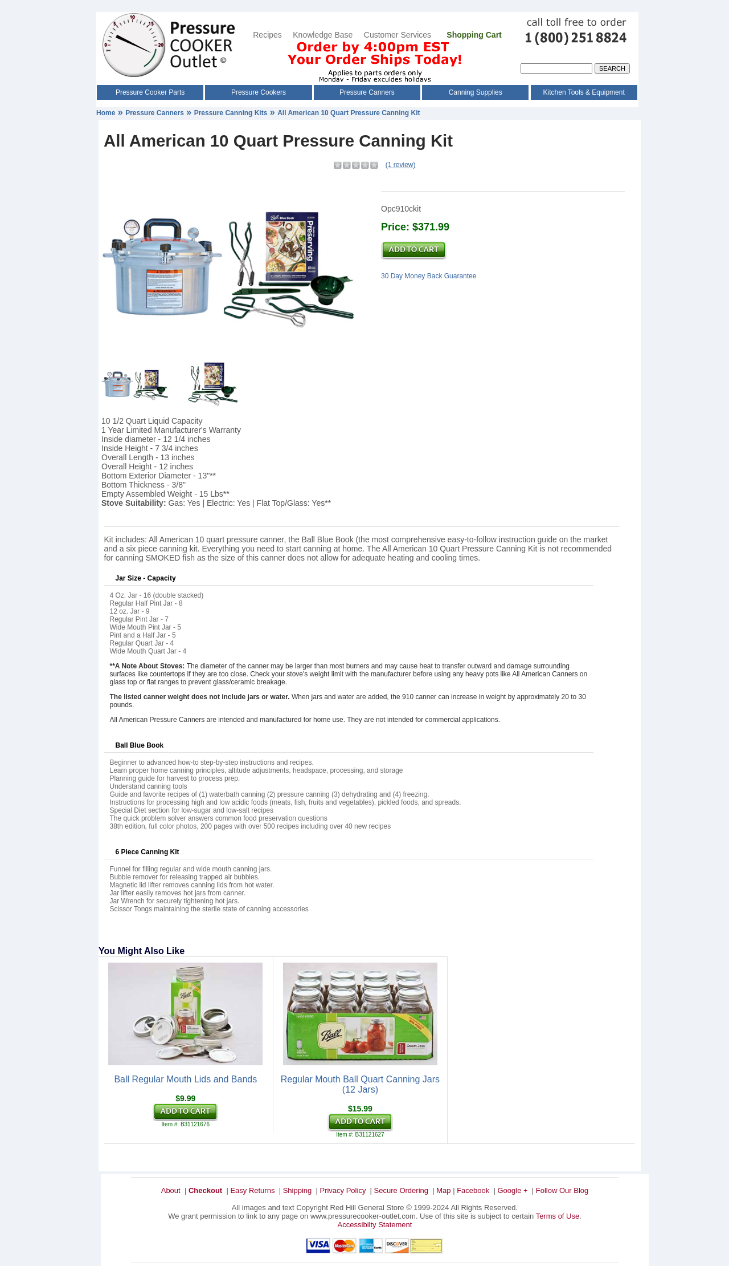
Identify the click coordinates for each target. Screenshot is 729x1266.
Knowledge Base (323, 34)
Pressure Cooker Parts (150, 92)
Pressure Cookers (258, 92)
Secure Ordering (401, 1190)
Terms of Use (558, 1216)
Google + (512, 1190)
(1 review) (401, 165)
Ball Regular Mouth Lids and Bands (185, 1079)
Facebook (473, 1190)
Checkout (205, 1190)
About (171, 1190)
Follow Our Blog (562, 1190)
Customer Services (398, 34)
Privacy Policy (343, 1190)
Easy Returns (252, 1190)
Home (105, 113)
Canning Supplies (475, 92)
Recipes (267, 34)
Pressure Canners (367, 92)
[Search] (556, 68)
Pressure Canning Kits (231, 113)
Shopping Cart (474, 34)
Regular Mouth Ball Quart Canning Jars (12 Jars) (360, 1084)
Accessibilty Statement (375, 1224)
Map (443, 1190)
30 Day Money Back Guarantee (428, 276)
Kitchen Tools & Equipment (584, 92)
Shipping (297, 1190)
